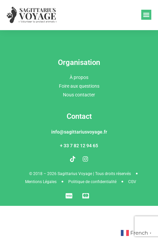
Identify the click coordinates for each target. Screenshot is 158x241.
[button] (146, 15)
